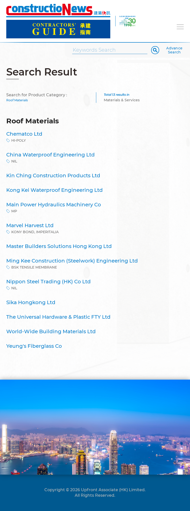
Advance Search (174, 50)
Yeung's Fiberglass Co (34, 346)
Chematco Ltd (24, 134)
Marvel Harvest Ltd (30, 225)
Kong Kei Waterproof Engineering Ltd (54, 190)
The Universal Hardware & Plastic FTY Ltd (58, 317)
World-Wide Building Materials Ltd (51, 331)
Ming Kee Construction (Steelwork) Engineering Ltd (72, 261)
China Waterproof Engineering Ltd (50, 155)
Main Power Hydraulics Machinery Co (53, 205)
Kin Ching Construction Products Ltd (53, 176)
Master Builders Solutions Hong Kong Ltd (59, 246)
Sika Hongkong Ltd (30, 302)
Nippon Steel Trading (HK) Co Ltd (48, 282)
